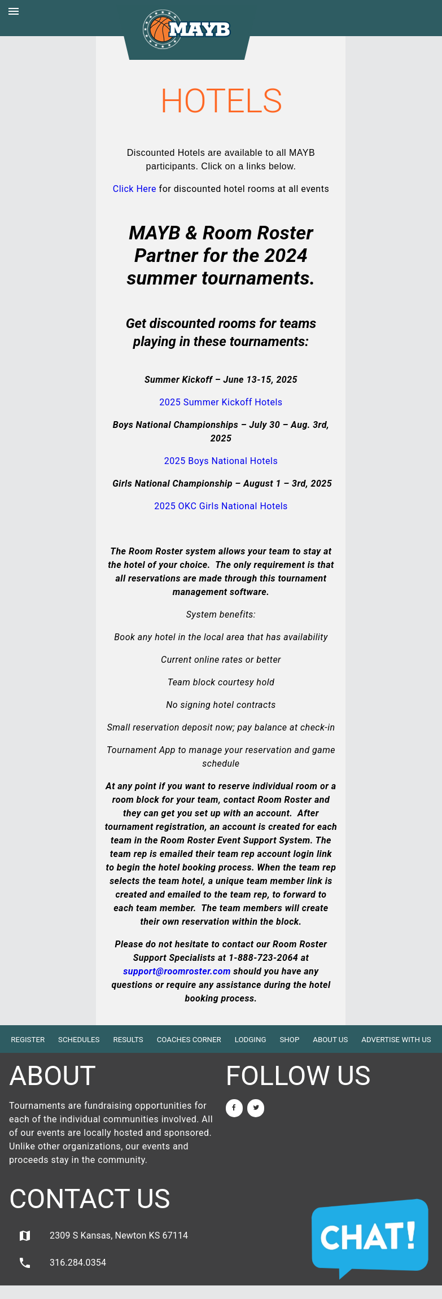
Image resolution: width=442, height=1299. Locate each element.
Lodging (250, 1039)
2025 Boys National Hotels (221, 461)
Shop (289, 1039)
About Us (330, 1039)
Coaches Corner (189, 1039)
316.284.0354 (62, 1263)
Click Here (134, 188)
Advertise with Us (396, 1039)
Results (128, 1039)
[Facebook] (234, 1108)
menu (13, 11)
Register (28, 1039)
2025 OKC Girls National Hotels (221, 506)
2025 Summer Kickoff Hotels (220, 402)
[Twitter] (255, 1108)
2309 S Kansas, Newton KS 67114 (103, 1236)
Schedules (78, 1039)
